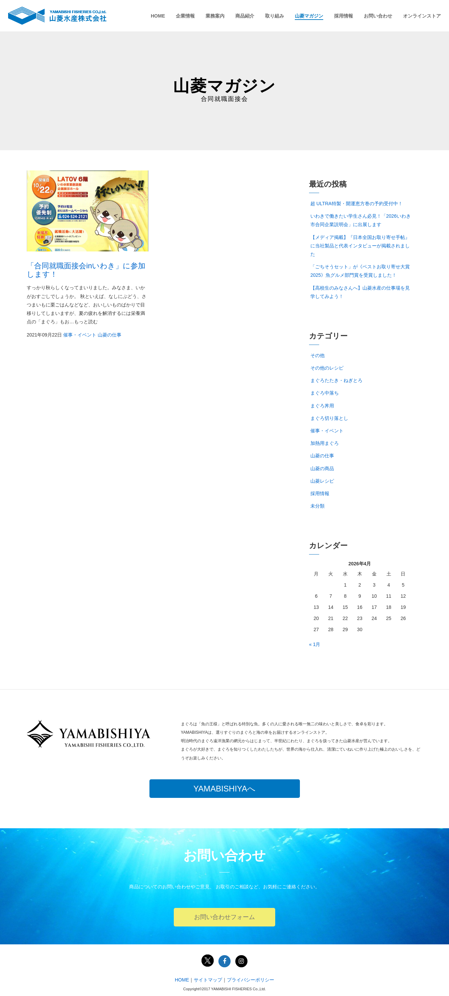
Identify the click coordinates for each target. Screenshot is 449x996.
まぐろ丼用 (322, 405)
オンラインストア (422, 16)
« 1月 (314, 644)
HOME (158, 16)
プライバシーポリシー (250, 979)
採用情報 (343, 16)
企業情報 (185, 16)
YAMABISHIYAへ (224, 788)
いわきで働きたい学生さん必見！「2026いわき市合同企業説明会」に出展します (360, 220)
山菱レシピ (322, 481)
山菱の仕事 (109, 335)
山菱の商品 (322, 468)
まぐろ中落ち (324, 393)
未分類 (317, 506)
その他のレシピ (327, 368)
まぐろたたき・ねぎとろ (336, 380)
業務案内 (215, 16)
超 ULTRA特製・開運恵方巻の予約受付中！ (356, 203)
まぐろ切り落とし (329, 418)
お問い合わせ (378, 16)
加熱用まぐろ (324, 443)
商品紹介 (244, 16)
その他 (317, 355)
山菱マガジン (309, 16)
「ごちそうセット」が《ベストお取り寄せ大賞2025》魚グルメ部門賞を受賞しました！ (360, 271)
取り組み (274, 16)
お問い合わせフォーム (224, 917)
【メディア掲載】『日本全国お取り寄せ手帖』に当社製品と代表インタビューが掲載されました (360, 246)
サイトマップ (208, 979)
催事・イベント (79, 335)
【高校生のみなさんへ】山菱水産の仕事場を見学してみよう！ (360, 292)
